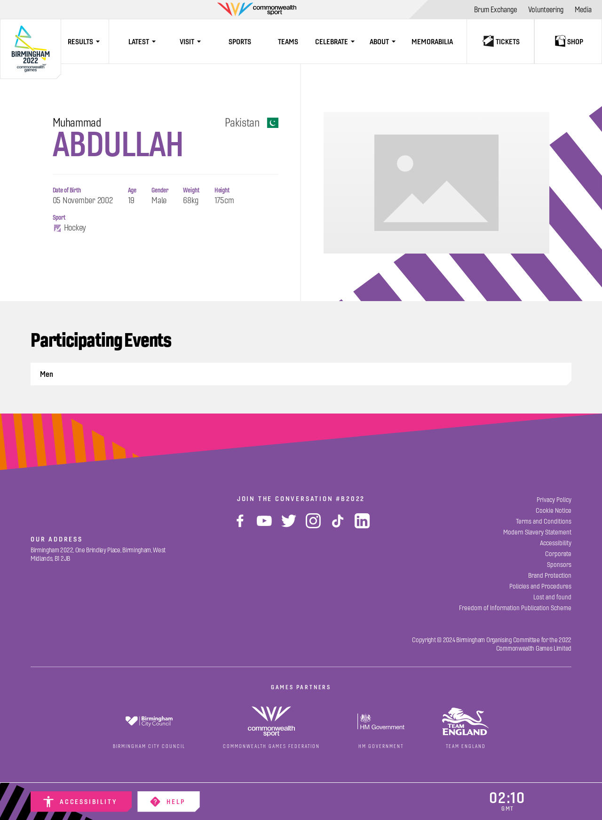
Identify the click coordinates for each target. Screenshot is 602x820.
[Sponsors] (559, 564)
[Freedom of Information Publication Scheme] (515, 608)
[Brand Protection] (549, 575)
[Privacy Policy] (554, 499)
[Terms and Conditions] (543, 521)
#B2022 (350, 498)
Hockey (70, 228)
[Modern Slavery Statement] (537, 532)
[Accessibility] (81, 801)
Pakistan (251, 123)
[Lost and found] (552, 597)
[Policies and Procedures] (540, 586)
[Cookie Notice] (553, 510)
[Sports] (240, 41)
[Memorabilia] (432, 41)
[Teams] (288, 41)
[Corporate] (558, 554)
